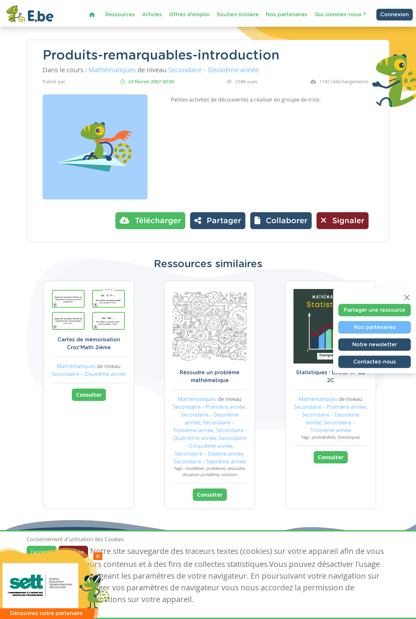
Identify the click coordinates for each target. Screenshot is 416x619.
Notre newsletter (374, 344)
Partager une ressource (374, 310)
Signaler (342, 220)
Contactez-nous (374, 362)
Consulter (89, 394)
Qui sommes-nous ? (340, 14)
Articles (152, 14)
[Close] (407, 297)
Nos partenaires (286, 14)
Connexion (394, 14)
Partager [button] (217, 220)
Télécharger (150, 220)
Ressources (120, 14)
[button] (281, 220)
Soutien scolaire (238, 14)
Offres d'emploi (189, 14)
